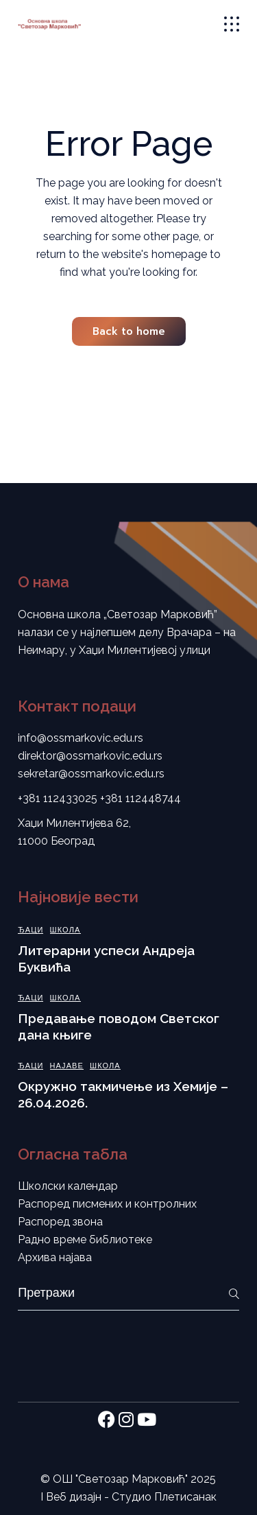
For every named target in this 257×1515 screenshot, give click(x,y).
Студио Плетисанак (164, 1496)
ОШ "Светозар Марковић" (120, 1478)
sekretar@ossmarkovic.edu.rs (91, 773)
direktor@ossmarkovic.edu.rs (90, 755)
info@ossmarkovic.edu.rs (80, 737)
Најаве (67, 1066)
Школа (65, 930)
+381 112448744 (140, 798)
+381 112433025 (57, 798)
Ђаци (30, 930)
